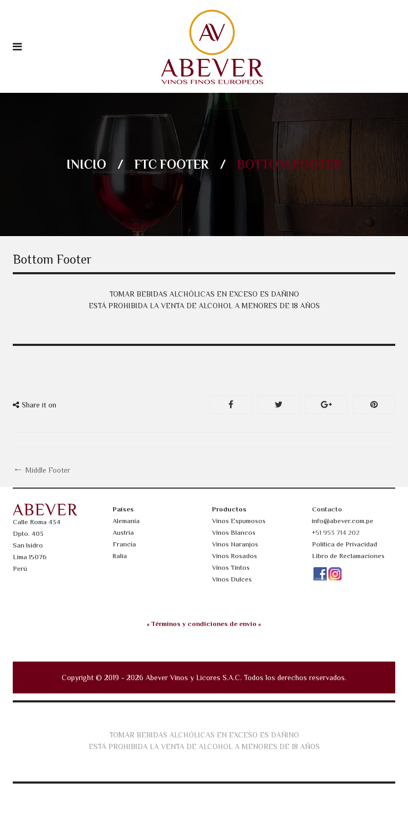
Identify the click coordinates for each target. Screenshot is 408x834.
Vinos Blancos (234, 532)
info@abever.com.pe (342, 521)
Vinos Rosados (234, 556)
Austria (123, 532)
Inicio (86, 164)
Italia (120, 556)
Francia (124, 544)
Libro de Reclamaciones (348, 556)
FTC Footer (171, 164)
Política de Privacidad (344, 544)
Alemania (126, 521)
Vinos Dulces (232, 579)
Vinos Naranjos (235, 544)
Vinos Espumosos (239, 521)
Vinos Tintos (231, 567)
